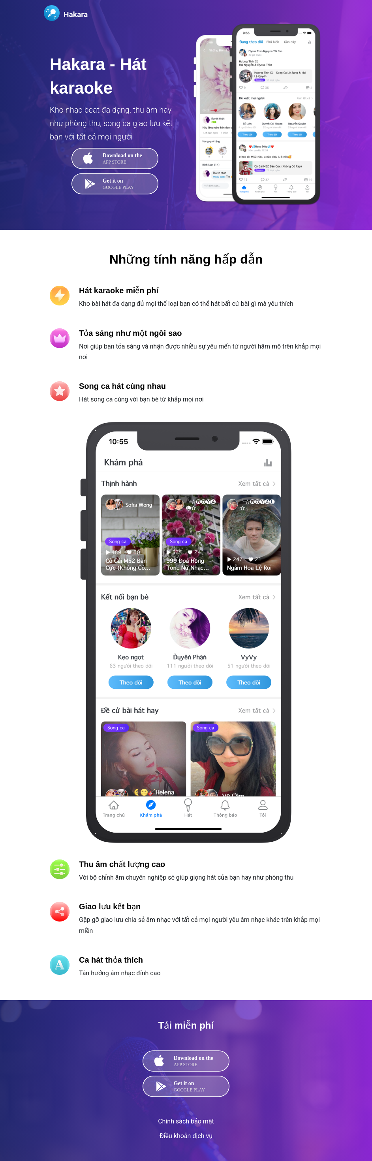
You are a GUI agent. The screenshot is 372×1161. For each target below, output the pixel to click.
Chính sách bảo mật (186, 1121)
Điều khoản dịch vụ (186, 1136)
